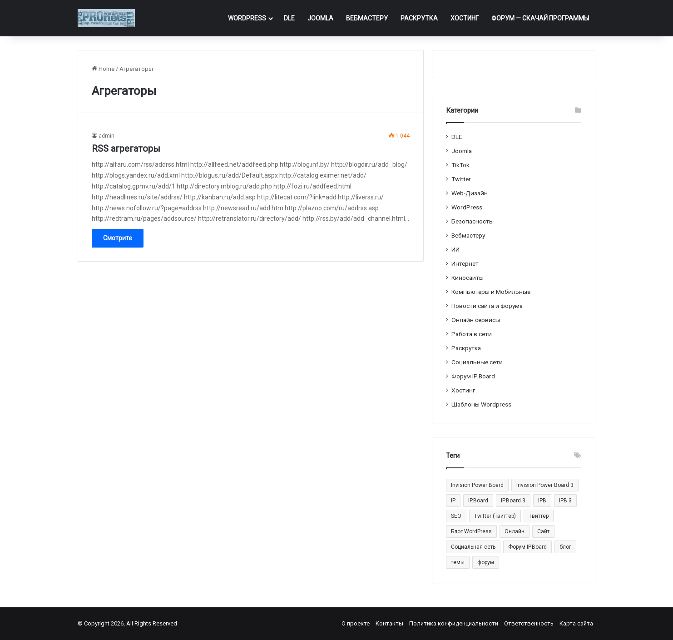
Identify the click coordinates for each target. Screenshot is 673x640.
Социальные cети (477, 362)
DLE (289, 18)
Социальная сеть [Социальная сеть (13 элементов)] (473, 547)
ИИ (455, 249)
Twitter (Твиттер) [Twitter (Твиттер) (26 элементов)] (495, 516)
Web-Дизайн (469, 193)
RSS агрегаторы (126, 148)
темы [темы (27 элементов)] (458, 562)
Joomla (320, 18)
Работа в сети (471, 333)
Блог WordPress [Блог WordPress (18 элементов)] (471, 531)
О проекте (355, 623)
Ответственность (529, 623)
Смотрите (117, 238)
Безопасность (472, 221)
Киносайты (467, 277)
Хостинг (464, 18)
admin (106, 136)
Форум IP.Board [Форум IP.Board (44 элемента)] (527, 547)
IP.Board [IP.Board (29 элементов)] (478, 500)
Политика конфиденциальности (453, 623)
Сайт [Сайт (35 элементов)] (543, 531)
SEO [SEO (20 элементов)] (456, 516)
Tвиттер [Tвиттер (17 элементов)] (539, 516)
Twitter (461, 179)
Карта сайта (576, 623)
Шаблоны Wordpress (481, 404)
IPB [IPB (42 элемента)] (542, 500)
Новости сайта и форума (487, 305)
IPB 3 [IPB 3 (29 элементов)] (565, 500)
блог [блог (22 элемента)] (565, 547)
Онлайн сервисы (475, 319)
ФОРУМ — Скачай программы (540, 18)
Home (103, 68)
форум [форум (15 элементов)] (485, 562)
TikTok (460, 165)
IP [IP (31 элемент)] (453, 500)
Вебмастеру (367, 18)
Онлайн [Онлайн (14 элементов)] (515, 531)
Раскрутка (419, 18)
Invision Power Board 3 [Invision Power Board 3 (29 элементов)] (545, 485)
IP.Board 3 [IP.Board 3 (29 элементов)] (513, 500)
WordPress (247, 18)
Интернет (465, 263)
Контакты (389, 623)
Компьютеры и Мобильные (490, 291)
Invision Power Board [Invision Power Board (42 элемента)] (477, 485)
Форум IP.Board (473, 376)
